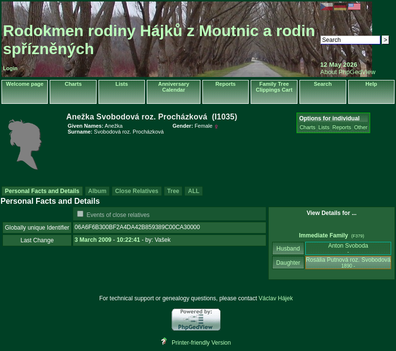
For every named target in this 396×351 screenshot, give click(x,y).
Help (371, 84)
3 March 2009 (93, 239)
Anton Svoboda (348, 248)
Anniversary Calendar (173, 87)
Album (97, 191)
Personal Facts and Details (42, 191)
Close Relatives (136, 191)
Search (323, 84)
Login (10, 68)
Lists (122, 84)
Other (361, 127)
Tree (173, 191)
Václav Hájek (275, 298)
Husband (288, 248)
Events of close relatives (117, 215)
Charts (73, 84)
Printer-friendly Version (201, 342)
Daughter (288, 262)
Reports (226, 84)
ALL (193, 191)
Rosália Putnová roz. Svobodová (348, 262)
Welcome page (24, 84)
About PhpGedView (348, 72)
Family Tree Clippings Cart (274, 87)
